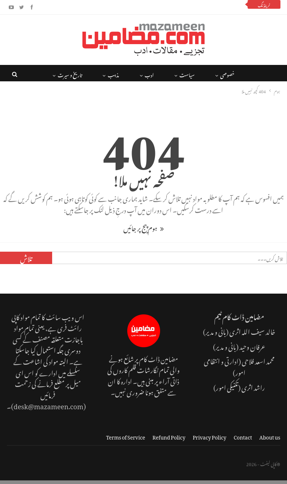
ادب (149, 73)
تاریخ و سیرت (70, 73)
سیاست (187, 73)
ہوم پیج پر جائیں (143, 227)
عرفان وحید (252, 345)
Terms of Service (125, 436)
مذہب (113, 73)
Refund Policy (168, 436)
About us (269, 436)
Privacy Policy (209, 436)
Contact (243, 436)
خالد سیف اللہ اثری (252, 330)
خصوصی (227, 73)
